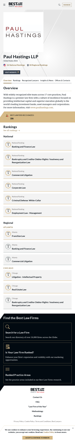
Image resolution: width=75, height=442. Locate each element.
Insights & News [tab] (46, 80)
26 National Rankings (16, 65)
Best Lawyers (56, 421)
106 (12, 118)
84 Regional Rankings (38, 65)
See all (11, 130)
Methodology (37, 411)
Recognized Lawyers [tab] (30, 80)
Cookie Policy (29, 421)
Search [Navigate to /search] (37, 332)
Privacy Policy (19, 421)
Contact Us (37, 397)
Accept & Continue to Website (37, 438)
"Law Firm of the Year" (37, 407)
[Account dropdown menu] (67, 5)
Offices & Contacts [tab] (62, 80)
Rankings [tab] (17, 80)
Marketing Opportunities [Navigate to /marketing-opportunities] (37, 353)
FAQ (37, 402)
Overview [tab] (7, 80)
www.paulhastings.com (41, 107)
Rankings (37, 416)
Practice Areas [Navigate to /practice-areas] (37, 374)
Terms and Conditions (43, 421)
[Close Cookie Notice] (72, 428)
